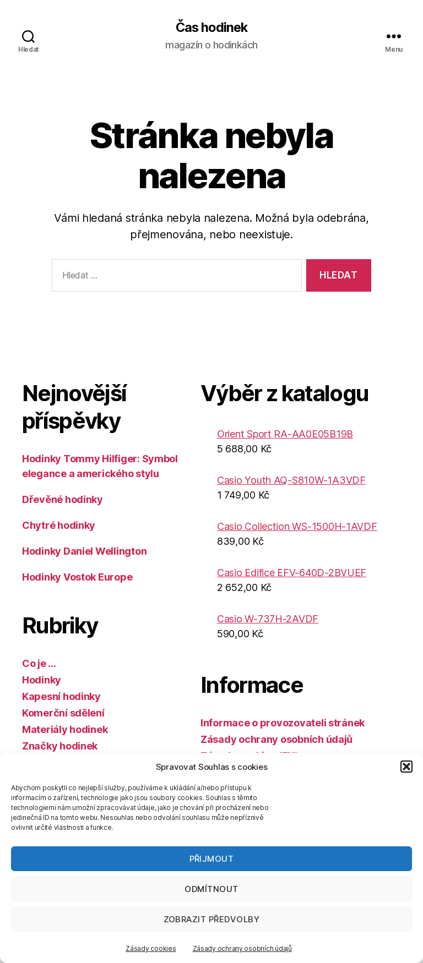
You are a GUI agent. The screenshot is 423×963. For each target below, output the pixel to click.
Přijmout (211, 858)
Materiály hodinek (64, 729)
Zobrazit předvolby (212, 919)
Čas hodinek (211, 27)
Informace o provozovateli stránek (282, 723)
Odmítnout (211, 889)
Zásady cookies (151, 948)
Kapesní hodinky (61, 696)
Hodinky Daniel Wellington (84, 551)
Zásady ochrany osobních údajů (242, 948)
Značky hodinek (59, 746)
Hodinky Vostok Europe (77, 577)
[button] (406, 766)
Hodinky (41, 680)
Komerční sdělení (63, 713)
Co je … (39, 663)
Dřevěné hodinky (62, 499)
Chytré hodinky (58, 525)
